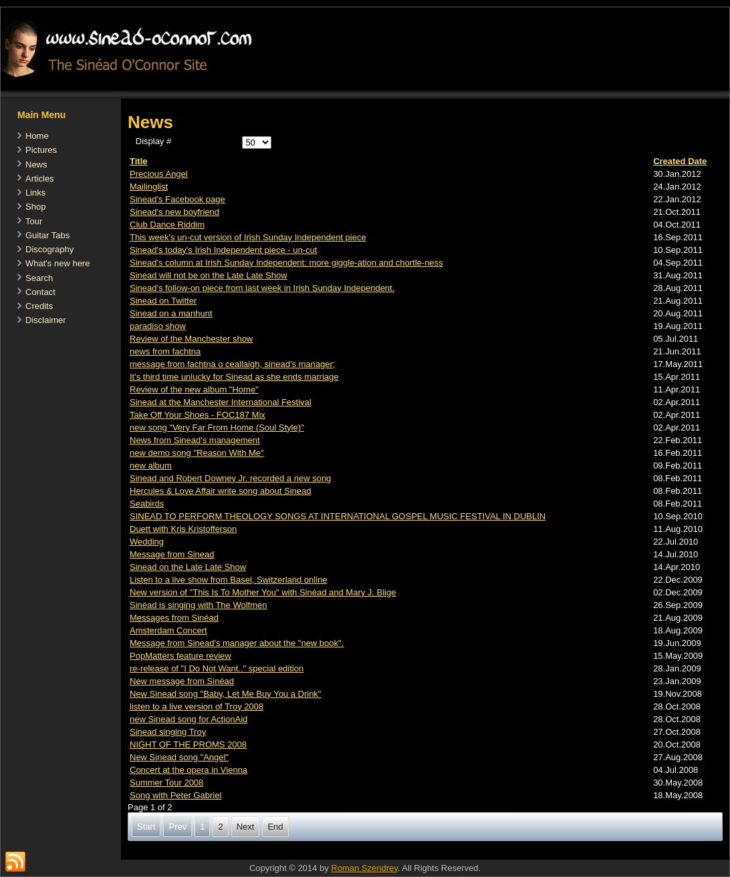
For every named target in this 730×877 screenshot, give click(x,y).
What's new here (57, 263)
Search (39, 278)
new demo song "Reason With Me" (197, 453)
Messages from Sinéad (174, 618)
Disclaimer (45, 320)
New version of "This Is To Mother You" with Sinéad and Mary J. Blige (263, 592)
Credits (39, 306)
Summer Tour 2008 (166, 783)
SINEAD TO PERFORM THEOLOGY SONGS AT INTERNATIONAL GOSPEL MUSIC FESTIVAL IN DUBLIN (337, 516)
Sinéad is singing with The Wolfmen (198, 605)
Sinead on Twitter (163, 301)
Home (37, 136)
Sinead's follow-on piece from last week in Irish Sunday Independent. (262, 288)
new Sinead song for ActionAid (188, 719)
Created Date (680, 161)
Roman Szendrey (364, 868)
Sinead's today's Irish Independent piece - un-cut (223, 250)
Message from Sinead (172, 554)
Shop (35, 207)
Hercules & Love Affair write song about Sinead (220, 491)
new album (151, 466)
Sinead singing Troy (168, 732)
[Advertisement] (364, 853)
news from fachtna (165, 351)
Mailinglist (149, 187)
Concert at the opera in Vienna (188, 770)
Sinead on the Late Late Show (188, 567)
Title (139, 161)
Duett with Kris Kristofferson (183, 529)
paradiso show (158, 326)
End (275, 827)
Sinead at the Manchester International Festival (221, 402)
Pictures (41, 150)
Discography (49, 249)
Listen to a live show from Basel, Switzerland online (229, 580)
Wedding (147, 542)
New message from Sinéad (182, 681)
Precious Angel (159, 174)
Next (246, 827)
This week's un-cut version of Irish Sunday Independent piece (248, 237)
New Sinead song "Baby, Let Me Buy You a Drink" (226, 694)
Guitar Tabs (47, 235)
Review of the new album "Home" (194, 389)
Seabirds (147, 504)
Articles (39, 179)
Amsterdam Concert (168, 630)
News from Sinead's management (195, 440)
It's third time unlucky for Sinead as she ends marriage (234, 377)
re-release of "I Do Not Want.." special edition (216, 668)
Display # (153, 141)
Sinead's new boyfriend (174, 212)
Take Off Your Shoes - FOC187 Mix (197, 415)
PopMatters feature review (180, 656)
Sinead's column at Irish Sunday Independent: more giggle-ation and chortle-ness (286, 263)
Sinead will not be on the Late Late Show (208, 275)
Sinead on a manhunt (171, 313)
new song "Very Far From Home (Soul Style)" (217, 427)
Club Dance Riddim (167, 225)
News (36, 165)
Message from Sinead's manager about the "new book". (237, 643)
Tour (33, 221)
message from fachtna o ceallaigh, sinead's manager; (232, 364)
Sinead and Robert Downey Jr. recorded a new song (230, 478)
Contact (40, 292)
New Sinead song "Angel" (179, 757)
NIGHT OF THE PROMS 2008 (188, 745)
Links (35, 193)
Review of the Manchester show (191, 339)
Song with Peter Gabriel (175, 795)
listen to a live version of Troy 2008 (196, 706)
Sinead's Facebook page (177, 199)
